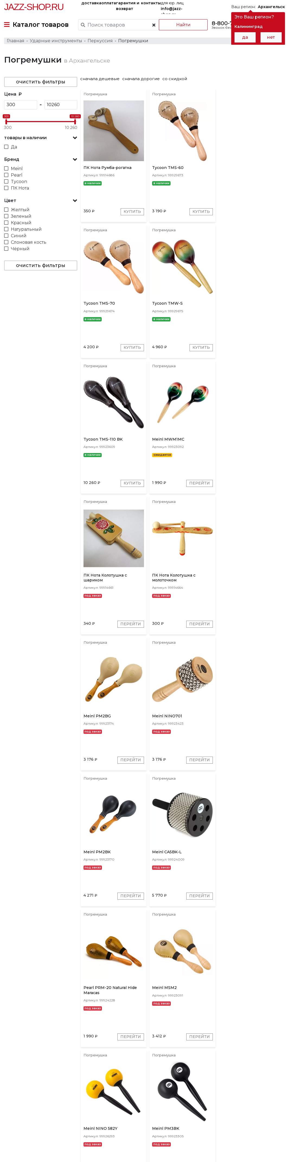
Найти (183, 24)
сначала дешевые (100, 79)
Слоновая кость (28, 242)
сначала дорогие (141, 79)
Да (14, 147)
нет (271, 37)
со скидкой (175, 79)
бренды (200, 1108)
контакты (151, 3)
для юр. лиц (172, 7)
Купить (132, 212)
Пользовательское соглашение (34, 1147)
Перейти (267, 348)
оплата (108, 3)
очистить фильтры (40, 82)
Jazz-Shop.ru (33, 7)
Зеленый (21, 216)
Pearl (17, 175)
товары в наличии (25, 138)
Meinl (17, 168)
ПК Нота (20, 188)
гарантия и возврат (127, 6)
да (245, 37)
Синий (19, 236)
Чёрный (20, 249)
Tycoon (19, 181)
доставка (91, 3)
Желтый (20, 210)
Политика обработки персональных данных (47, 1153)
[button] (40, 138)
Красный (21, 223)
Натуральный (26, 229)
